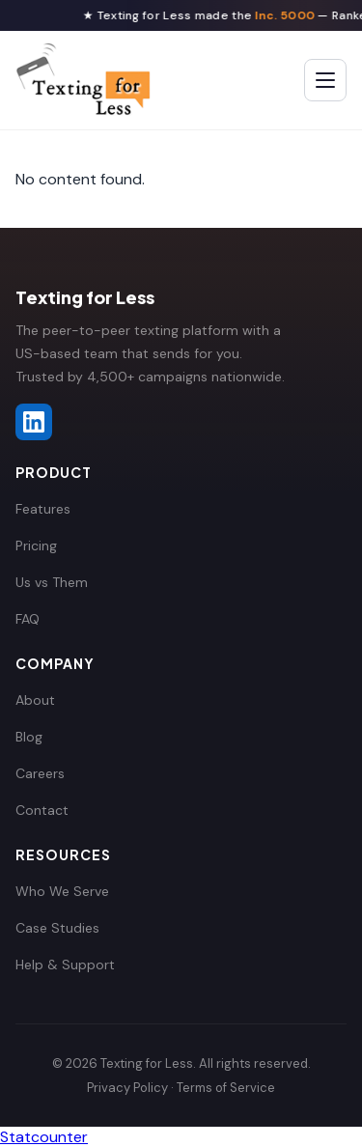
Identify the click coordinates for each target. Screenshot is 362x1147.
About (35, 700)
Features (42, 509)
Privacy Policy (127, 1087)
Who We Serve (62, 891)
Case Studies (57, 928)
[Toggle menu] (325, 80)
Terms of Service (226, 1087)
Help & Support (65, 964)
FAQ (27, 619)
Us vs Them (51, 582)
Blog (28, 736)
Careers (40, 773)
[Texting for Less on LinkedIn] (33, 422)
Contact (42, 810)
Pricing (36, 545)
